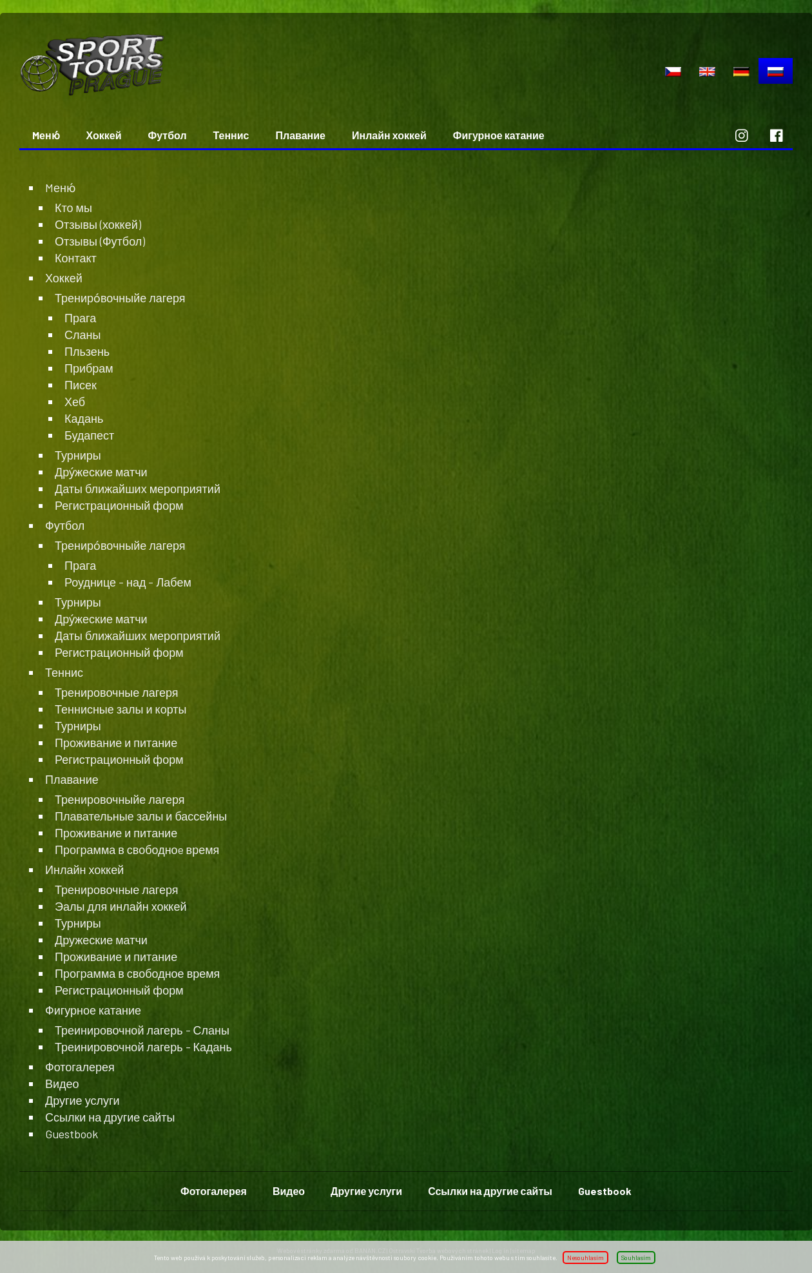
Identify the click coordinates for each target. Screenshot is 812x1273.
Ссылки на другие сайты (110, 1117)
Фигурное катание (499, 135)
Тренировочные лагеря (117, 692)
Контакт (76, 258)
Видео (62, 1083)
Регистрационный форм (119, 505)
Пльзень (87, 351)
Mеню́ (46, 135)
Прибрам (88, 368)
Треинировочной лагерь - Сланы (142, 1030)
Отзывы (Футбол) (100, 241)
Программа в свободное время (137, 973)
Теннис (231, 135)
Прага (80, 318)
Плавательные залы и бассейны (141, 816)
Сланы (82, 334)
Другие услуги (82, 1100)
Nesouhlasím (585, 1257)
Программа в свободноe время (137, 849)
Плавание (300, 135)
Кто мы (73, 207)
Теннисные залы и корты (120, 709)
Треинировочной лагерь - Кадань (143, 1047)
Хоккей (104, 135)
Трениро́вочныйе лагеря (120, 298)
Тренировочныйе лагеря (120, 799)
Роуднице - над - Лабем (127, 582)
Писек (80, 385)
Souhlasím (636, 1257)
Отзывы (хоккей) (98, 224)
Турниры (78, 455)
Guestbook (71, 1134)
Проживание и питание (116, 742)
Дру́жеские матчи (101, 472)
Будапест (89, 435)
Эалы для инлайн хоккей (120, 906)
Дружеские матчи (101, 940)
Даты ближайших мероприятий (137, 488)
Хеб (74, 401)
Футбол (167, 135)
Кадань (83, 418)
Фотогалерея (80, 1067)
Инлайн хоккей (389, 135)
